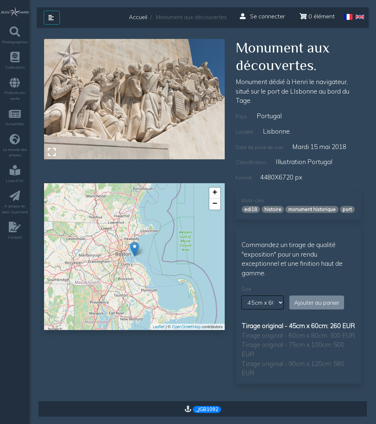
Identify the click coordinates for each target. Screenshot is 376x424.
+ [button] (214, 193)
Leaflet (158, 326)
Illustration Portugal (304, 162)
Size (246, 289)
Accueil (138, 17)
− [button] (214, 204)
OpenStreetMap (186, 326)
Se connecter (262, 16)
